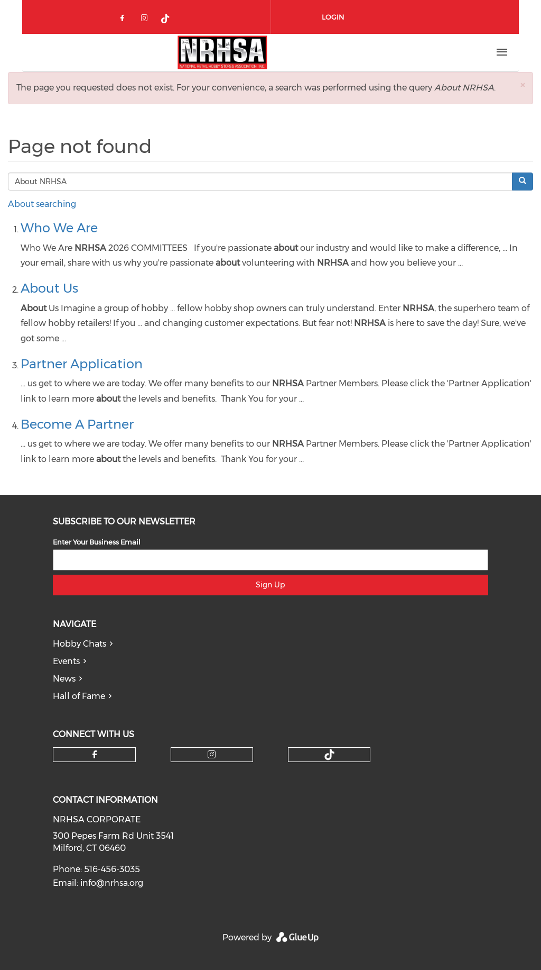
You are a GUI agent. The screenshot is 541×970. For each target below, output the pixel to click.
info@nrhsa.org (111, 883)
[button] (522, 84)
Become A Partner (77, 424)
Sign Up (270, 585)
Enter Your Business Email (97, 542)
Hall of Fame (79, 696)
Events (66, 661)
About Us (49, 288)
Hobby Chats (79, 644)
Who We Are (59, 227)
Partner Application (82, 363)
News (64, 679)
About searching (42, 204)
